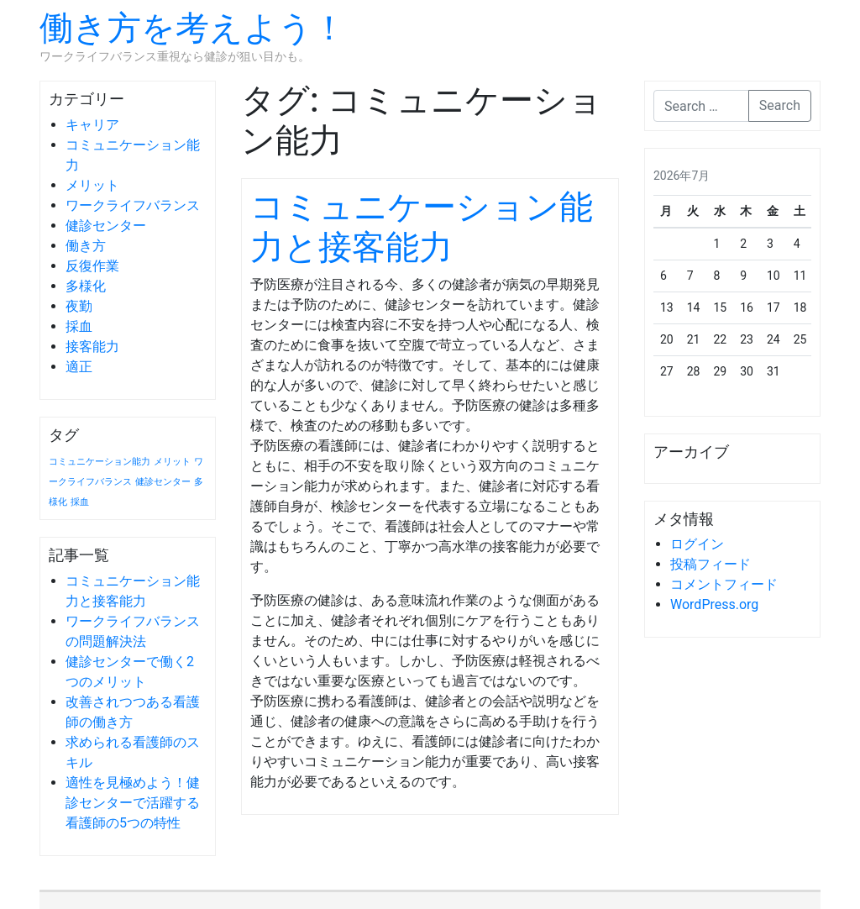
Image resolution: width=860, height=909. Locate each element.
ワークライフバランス (133, 205)
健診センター (106, 226)
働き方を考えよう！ (192, 28)
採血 (79, 326)
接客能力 (92, 347)
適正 (79, 367)
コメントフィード (724, 584)
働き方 (86, 246)
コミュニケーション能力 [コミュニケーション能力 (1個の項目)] (99, 461)
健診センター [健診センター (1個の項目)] (163, 481)
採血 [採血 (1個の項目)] (80, 502)
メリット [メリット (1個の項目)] (172, 461)
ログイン (697, 544)
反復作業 (92, 266)
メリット (92, 185)
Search (779, 105)
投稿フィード (710, 564)
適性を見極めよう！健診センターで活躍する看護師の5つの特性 (133, 803)
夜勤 (79, 306)
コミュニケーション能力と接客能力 (421, 227)
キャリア (92, 125)
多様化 (86, 286)
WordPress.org (714, 604)
